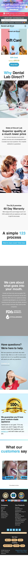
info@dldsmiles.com (18, 18)
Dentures (17, 507)
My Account (18, 22)
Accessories (18, 523)
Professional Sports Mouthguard (19, 516)
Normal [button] (14, 540)
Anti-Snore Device (19, 522)
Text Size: (15, 537)
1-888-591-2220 (8, 18)
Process (3, 508)
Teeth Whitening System (21, 519)
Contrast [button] (16, 545)
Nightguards (18, 514)
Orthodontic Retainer (20, 520)
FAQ (2, 510)
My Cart (5, 22)
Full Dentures (18, 510)
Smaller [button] (8, 540)
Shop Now (14, 65)
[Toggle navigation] (25, 26)
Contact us (5, 364)
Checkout (11, 22)
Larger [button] (20, 540)
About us (3, 507)
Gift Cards (17, 525)
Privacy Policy (4, 516)
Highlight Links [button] (8, 545)
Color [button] (22, 545)
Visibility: (15, 543)
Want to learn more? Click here (14, 243)
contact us (4, 431)
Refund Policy (4, 513)
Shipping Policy (4, 514)
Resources (3, 511)
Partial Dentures (19, 508)
